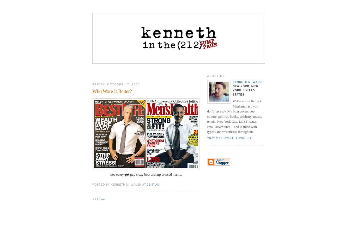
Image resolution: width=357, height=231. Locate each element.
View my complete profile (229, 138)
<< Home (99, 199)
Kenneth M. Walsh (248, 82)
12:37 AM (153, 184)
